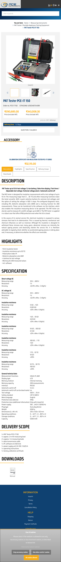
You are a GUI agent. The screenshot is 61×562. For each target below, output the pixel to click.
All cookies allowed (31, 557)
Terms (31, 503)
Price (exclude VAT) (10, 114)
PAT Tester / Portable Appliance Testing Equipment (31, 25)
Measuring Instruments (39, 23)
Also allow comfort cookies (41, 552)
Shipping (30, 516)
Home (26, 23)
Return (30, 520)
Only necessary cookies (20, 552)
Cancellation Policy (31, 507)
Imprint (30, 496)
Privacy (30, 500)
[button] (7, 92)
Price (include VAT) (32, 114)
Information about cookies (30, 547)
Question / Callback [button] (29, 130)
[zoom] (30, 60)
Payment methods (30, 524)
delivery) (53, 120)
